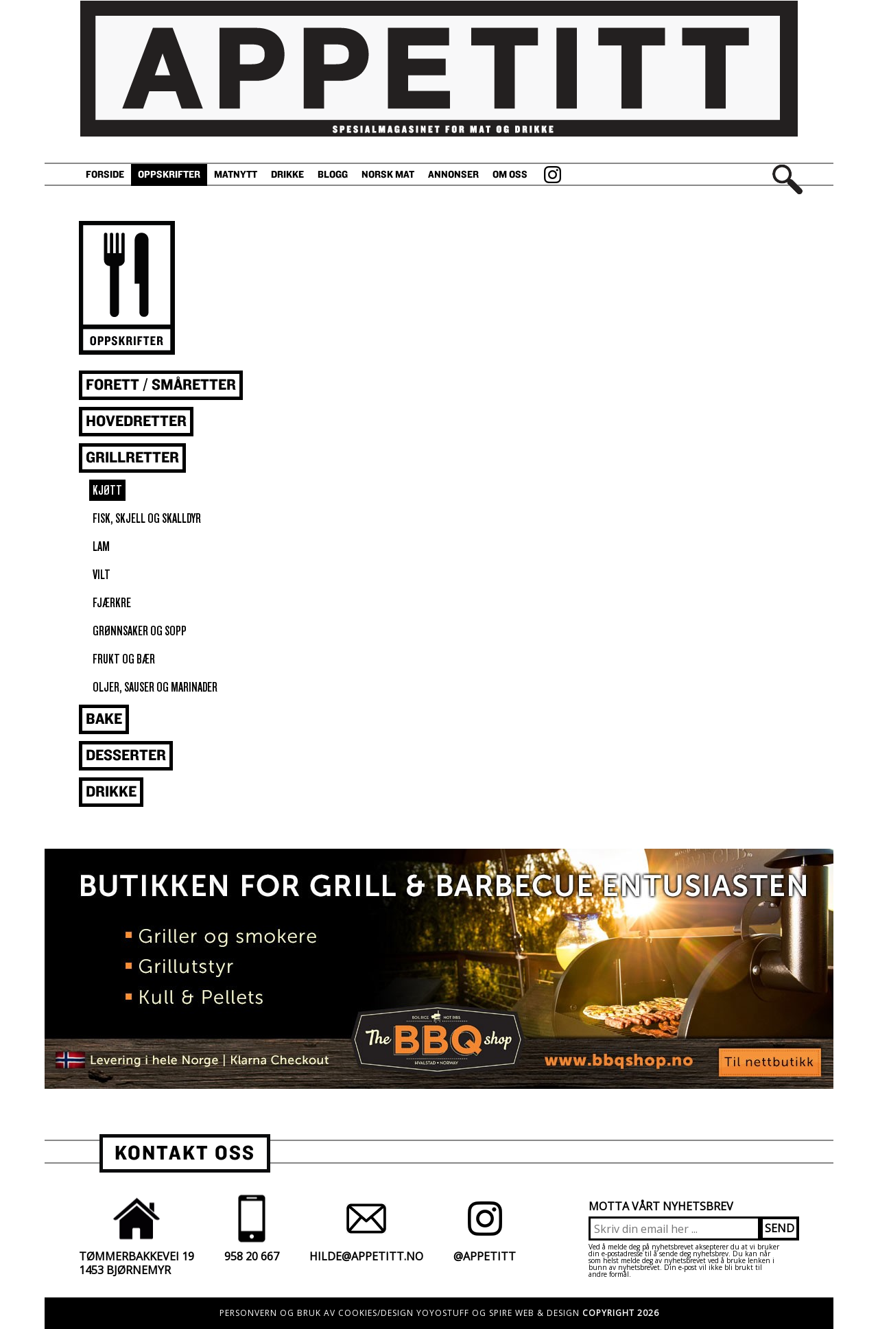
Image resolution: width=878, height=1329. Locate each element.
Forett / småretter (161, 385)
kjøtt (107, 490)
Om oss (510, 174)
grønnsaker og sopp (140, 631)
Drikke (287, 174)
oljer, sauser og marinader (155, 687)
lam (101, 546)
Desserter (126, 756)
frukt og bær (124, 659)
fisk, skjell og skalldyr (147, 518)
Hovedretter (136, 422)
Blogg (333, 174)
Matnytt (235, 174)
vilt (101, 574)
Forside (105, 174)
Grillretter (132, 458)
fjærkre (112, 603)
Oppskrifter (169, 174)
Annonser (453, 174)
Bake (104, 719)
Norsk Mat (387, 174)
